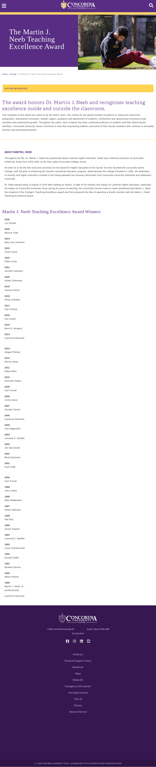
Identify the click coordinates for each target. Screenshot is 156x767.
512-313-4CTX (78, 633)
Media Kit (78, 680)
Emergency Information (78, 686)
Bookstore (78, 667)
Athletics (78, 654)
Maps (78, 673)
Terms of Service (78, 712)
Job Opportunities (78, 693)
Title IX (78, 699)
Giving (13, 74)
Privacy (78, 705)
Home (5, 74)
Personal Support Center (78, 661)
